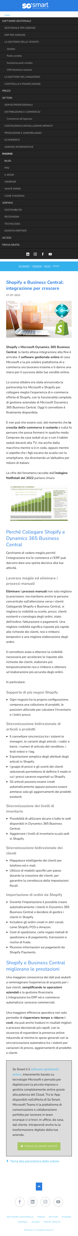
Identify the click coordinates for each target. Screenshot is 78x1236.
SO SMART (24, 266)
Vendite (11, 49)
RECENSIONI (11, 216)
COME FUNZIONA (14, 196)
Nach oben (39, 1187)
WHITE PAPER (12, 189)
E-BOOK (9, 175)
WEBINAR (10, 181)
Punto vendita (14, 56)
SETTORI (7, 98)
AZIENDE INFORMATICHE (18, 147)
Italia (5, 15)
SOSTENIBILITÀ (13, 210)
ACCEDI (6, 237)
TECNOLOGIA (12, 224)
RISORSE (7, 154)
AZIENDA (7, 202)
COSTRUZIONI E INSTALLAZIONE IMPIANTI (28, 126)
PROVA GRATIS (10, 245)
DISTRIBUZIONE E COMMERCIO (22, 112)
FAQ (6, 167)
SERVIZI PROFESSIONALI (18, 105)
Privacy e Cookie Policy (39, 1230)
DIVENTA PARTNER (15, 230)
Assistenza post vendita (19, 63)
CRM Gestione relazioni (19, 70)
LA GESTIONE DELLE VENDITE (21, 42)
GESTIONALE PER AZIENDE (20, 28)
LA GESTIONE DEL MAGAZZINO (22, 77)
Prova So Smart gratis (40, 1146)
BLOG (7, 161)
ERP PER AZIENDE (14, 35)
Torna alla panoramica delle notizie (34, 1161)
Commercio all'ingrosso (19, 118)
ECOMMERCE (12, 140)
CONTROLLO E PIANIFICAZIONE (22, 84)
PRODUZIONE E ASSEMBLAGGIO (23, 133)
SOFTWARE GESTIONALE (16, 21)
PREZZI (6, 91)
